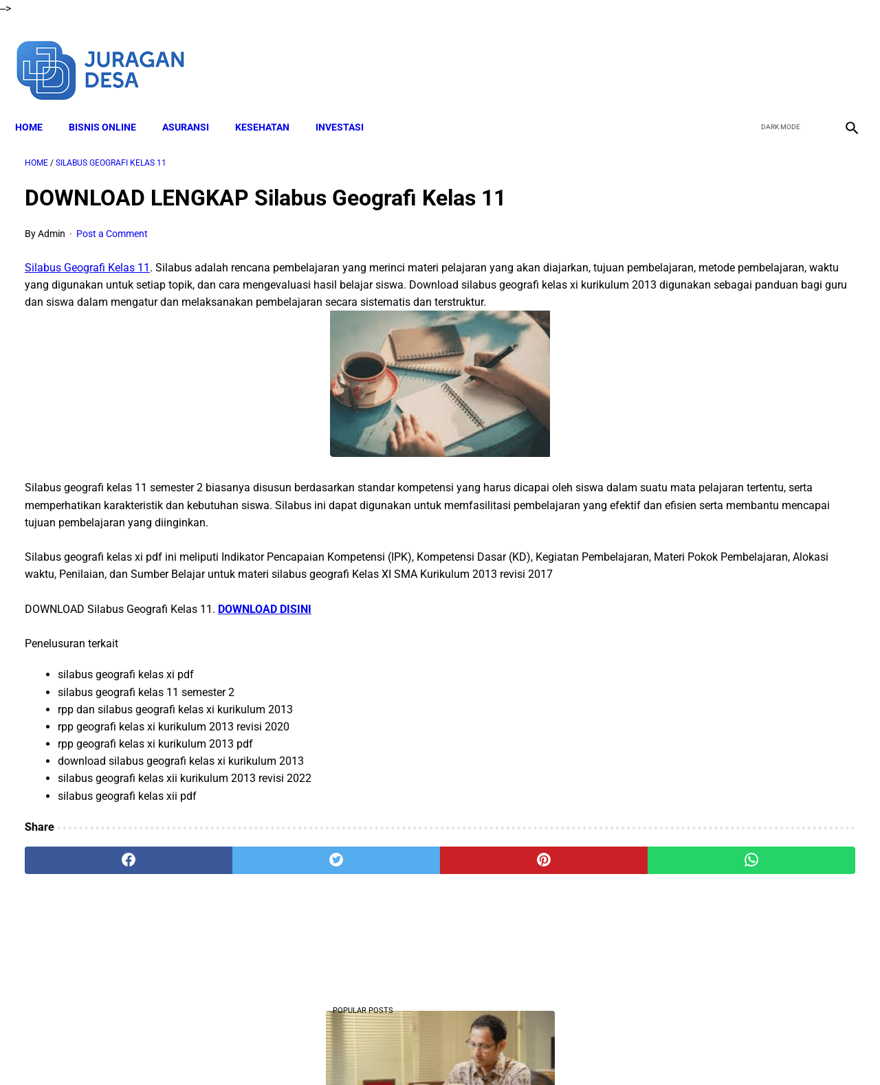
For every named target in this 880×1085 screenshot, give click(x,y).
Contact (561, 1049)
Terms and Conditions (411, 1049)
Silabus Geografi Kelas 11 (87, 253)
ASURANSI (195, 103)
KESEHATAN (272, 103)
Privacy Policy (501, 1049)
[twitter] (776, 53)
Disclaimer (329, 1049)
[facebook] (743, 53)
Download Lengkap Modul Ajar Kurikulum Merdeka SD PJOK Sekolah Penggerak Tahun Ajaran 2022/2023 (736, 737)
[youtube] (808, 53)
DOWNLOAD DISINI (264, 646)
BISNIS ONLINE (112, 103)
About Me (273, 1049)
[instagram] (840, 53)
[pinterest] (373, 899)
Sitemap (610, 1049)
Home (38, 103)
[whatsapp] (512, 899)
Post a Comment (112, 219)
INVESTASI (349, 103)
